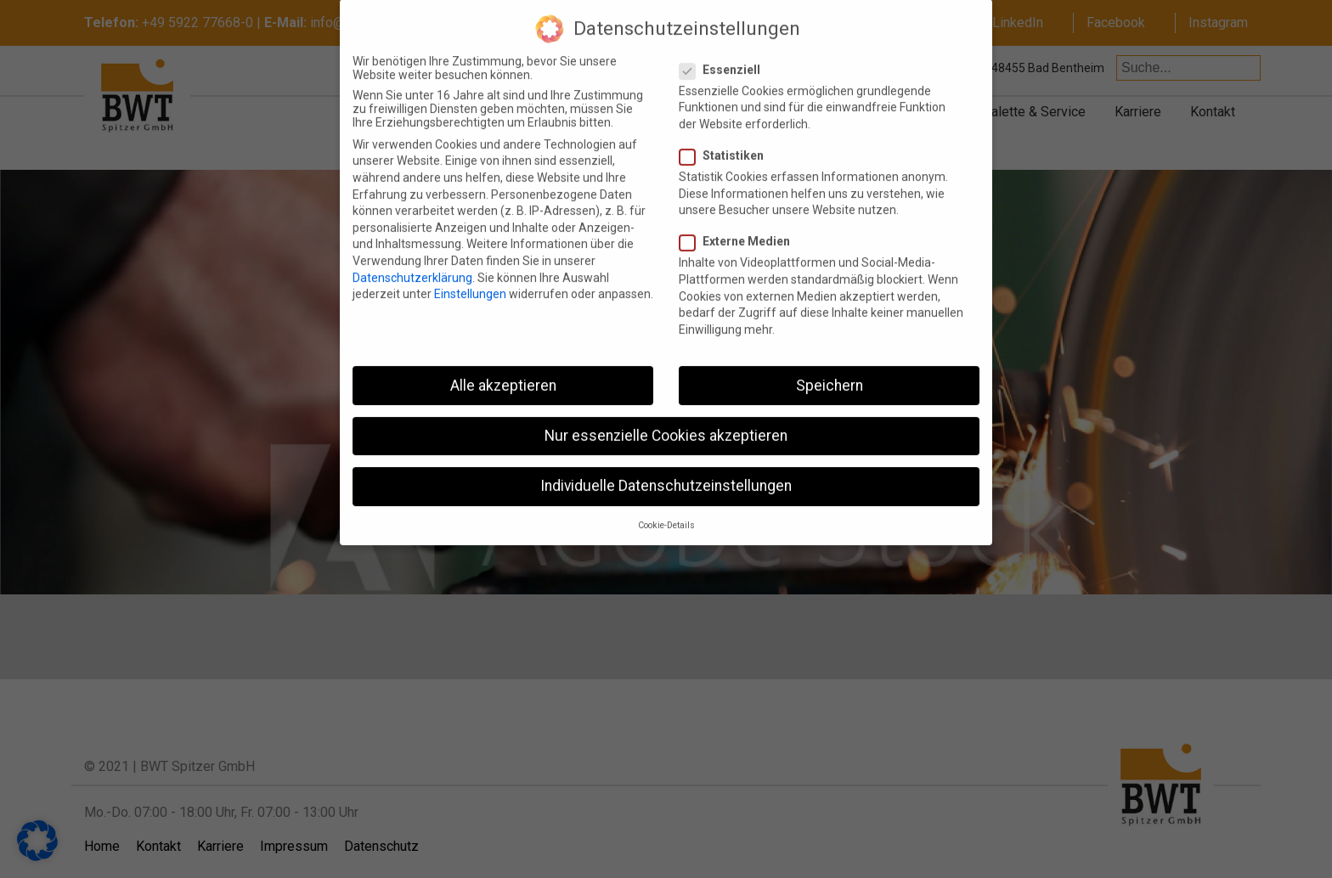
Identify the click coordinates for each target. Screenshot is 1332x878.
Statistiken (728, 140)
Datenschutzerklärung (412, 262)
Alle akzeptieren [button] (503, 370)
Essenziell (727, 54)
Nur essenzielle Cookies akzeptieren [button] (666, 420)
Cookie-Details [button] (666, 510)
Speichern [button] (829, 370)
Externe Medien (741, 227)
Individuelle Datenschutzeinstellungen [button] (666, 470)
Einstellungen (470, 278)
